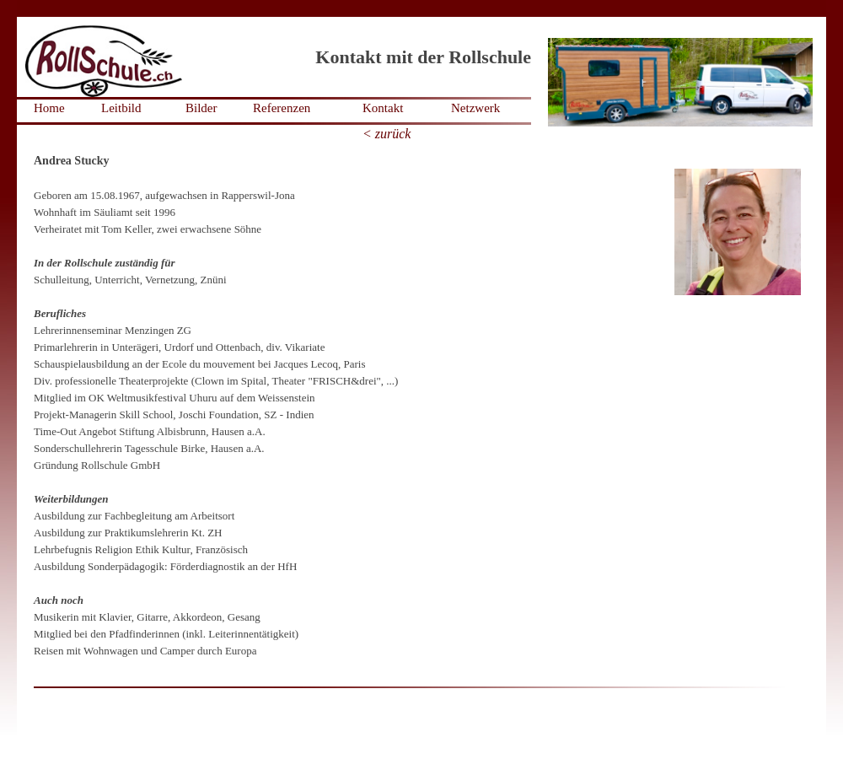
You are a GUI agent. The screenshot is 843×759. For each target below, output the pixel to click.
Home (49, 108)
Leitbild (121, 108)
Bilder (201, 108)
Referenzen (281, 108)
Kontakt (382, 108)
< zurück (386, 133)
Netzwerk (475, 108)
